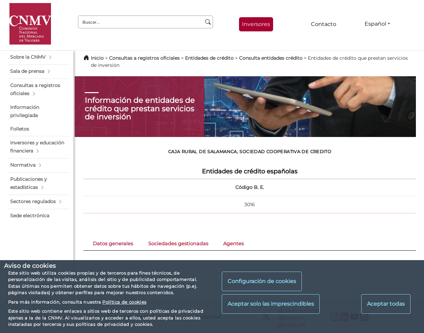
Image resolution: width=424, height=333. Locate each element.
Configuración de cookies (262, 281)
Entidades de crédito (209, 58)
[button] (38, 57)
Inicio (97, 58)
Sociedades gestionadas (178, 244)
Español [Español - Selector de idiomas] (375, 24)
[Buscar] (208, 22)
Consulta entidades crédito (270, 58)
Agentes (233, 244)
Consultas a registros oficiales (144, 58)
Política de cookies (124, 302)
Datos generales (113, 244)
